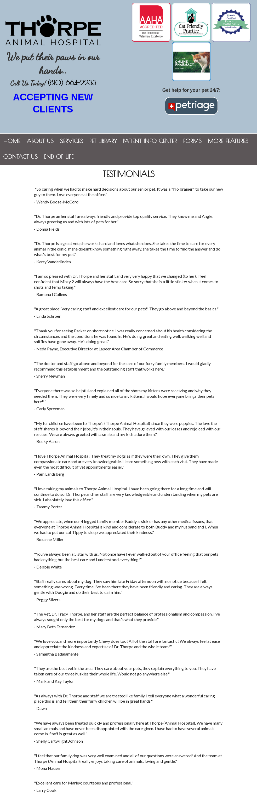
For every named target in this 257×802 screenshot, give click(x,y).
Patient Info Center (150, 141)
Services (71, 141)
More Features (228, 141)
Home (11, 141)
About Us (40, 141)
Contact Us (20, 156)
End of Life (58, 156)
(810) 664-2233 (72, 83)
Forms (192, 141)
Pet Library (103, 141)
